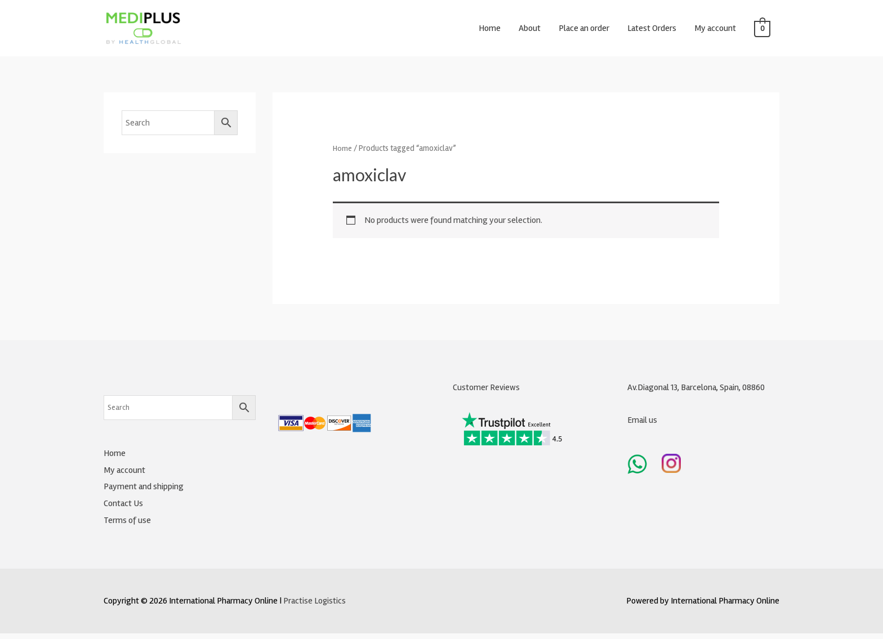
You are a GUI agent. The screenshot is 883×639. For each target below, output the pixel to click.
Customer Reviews (486, 393)
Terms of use (127, 525)
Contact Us (123, 509)
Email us (642, 425)
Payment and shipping (144, 492)
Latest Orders (651, 31)
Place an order (584, 31)
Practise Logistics (314, 606)
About (530, 31)
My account (715, 31)
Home (490, 31)
